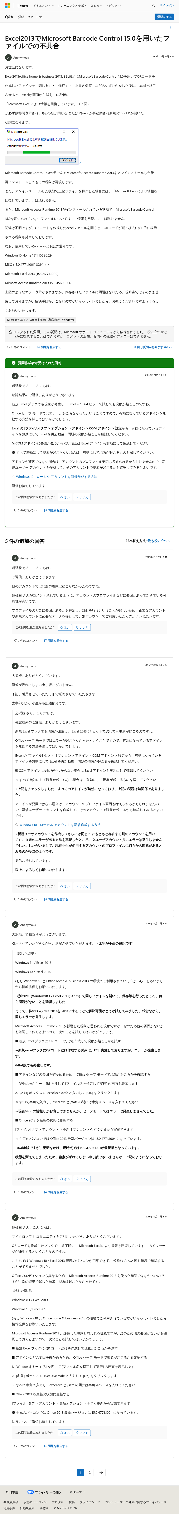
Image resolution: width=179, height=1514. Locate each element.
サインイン (166, 5)
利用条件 (9, 1508)
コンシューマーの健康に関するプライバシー (134, 1502)
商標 (43, 1508)
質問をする (164, 17)
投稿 (72, 1502)
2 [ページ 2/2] (90, 1472)
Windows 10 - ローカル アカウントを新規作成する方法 (56, 476)
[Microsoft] (7, 5)
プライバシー (88, 1502)
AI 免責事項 (11, 1502)
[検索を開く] (153, 5)
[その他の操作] (170, 27)
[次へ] (101, 1472)
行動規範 (26, 1508)
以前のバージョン (35, 1502)
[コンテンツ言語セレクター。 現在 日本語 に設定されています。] (11, 1492)
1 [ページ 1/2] (80, 1472)
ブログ (56, 1502)
